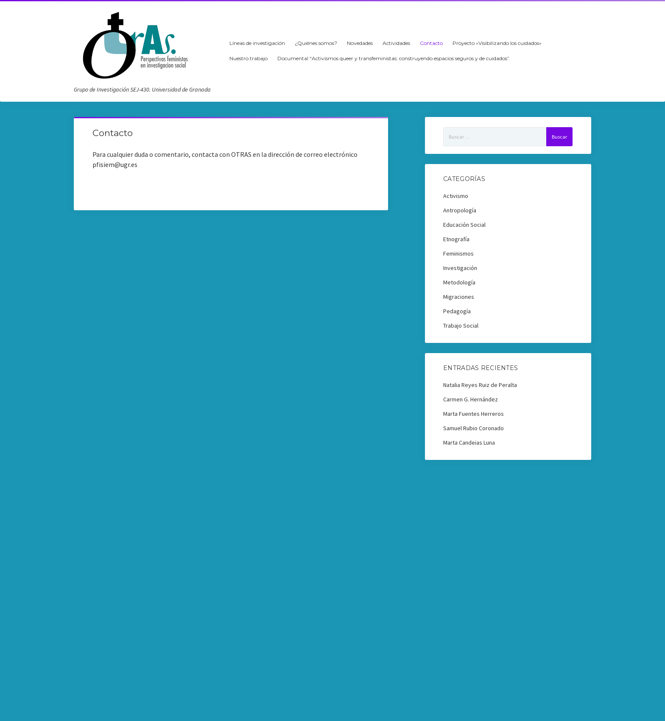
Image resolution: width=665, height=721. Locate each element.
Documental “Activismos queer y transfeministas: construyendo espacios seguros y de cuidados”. (394, 58)
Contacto (431, 43)
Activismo (455, 196)
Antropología (459, 210)
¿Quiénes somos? (316, 43)
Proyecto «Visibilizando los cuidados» (497, 43)
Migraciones (458, 297)
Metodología (459, 282)
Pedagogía (457, 311)
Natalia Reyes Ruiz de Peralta (480, 385)
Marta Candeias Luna (469, 442)
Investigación (460, 268)
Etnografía (456, 239)
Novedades (360, 43)
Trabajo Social (460, 325)
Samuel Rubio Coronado (473, 428)
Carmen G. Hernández (470, 399)
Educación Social (464, 224)
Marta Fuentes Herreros (473, 414)
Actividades (396, 43)
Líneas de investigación (257, 43)
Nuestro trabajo (248, 58)
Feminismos (458, 253)
